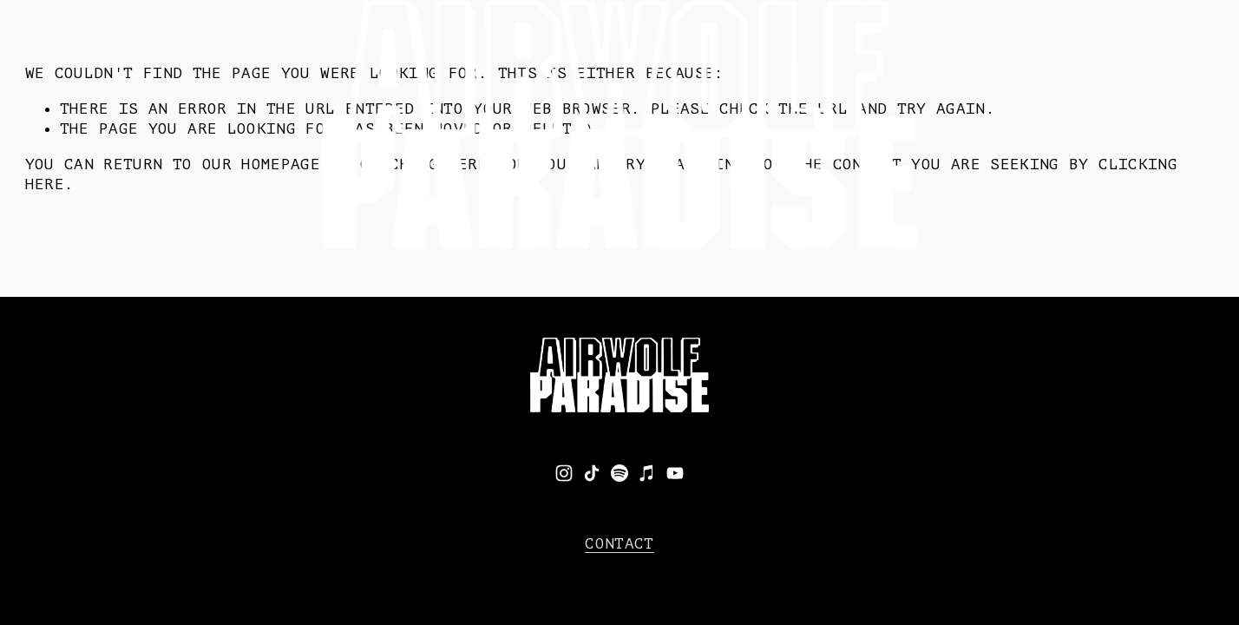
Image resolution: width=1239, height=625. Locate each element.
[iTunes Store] (647, 473)
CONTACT (619, 543)
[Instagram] (564, 473)
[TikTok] (591, 473)
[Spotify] (619, 473)
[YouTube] (675, 473)
